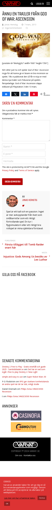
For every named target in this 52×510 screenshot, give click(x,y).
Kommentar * (8, 118)
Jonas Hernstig (11, 24)
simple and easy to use (12, 376)
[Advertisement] (25, 333)
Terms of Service (26, 170)
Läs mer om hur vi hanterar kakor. (19, 498)
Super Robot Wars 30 (36, 376)
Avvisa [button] (42, 498)
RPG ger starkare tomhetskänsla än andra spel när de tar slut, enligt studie (25, 382)
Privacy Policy (8, 170)
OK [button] (7, 503)
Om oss (18, 455)
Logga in (40, 3)
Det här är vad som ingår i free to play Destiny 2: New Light (23, 370)
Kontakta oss (29, 455)
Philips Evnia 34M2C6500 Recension (23, 396)
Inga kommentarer (13, 28)
